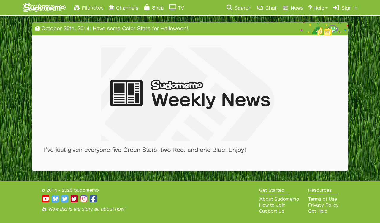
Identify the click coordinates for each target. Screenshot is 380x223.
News (292, 8)
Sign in (344, 8)
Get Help (317, 211)
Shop (153, 7)
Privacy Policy (323, 205)
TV (176, 7)
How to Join (272, 205)
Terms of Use (322, 199)
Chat (266, 8)
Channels (123, 7)
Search (238, 8)
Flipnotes (88, 7)
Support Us (271, 211)
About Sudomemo (279, 199)
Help (316, 8)
